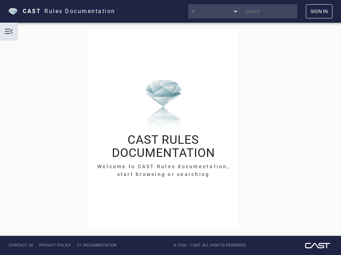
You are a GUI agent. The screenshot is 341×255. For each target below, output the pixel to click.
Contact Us (21, 245)
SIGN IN (319, 11)
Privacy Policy (55, 245)
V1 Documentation (97, 245)
